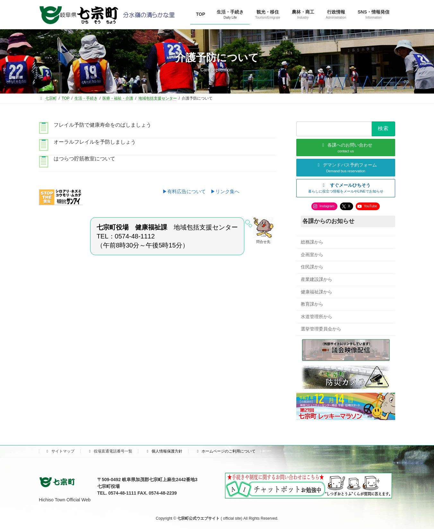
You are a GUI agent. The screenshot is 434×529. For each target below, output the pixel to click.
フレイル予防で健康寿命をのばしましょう (102, 125)
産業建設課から (316, 279)
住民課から (312, 266)
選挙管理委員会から (321, 328)
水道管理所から (316, 316)
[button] (345, 188)
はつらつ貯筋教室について (84, 158)
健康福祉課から (316, 291)
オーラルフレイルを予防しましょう (95, 142)
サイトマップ (59, 451)
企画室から (312, 254)
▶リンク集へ (225, 191)
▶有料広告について (186, 191)
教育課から (312, 304)
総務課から (312, 242)
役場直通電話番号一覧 (109, 451)
